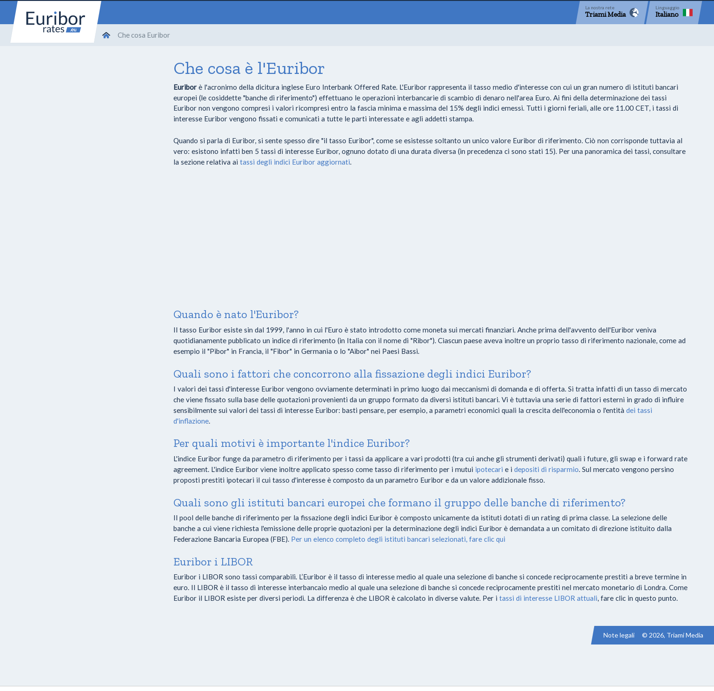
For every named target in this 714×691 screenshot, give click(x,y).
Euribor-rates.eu (56, 22)
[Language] (674, 12)
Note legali (619, 635)
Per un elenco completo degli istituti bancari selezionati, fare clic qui (398, 539)
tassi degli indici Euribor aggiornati (295, 162)
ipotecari (489, 469)
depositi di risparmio (546, 469)
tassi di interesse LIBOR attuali (548, 598)
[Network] (612, 12)
